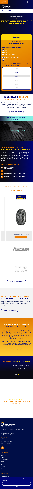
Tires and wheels (9, 54)
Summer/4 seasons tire (11, 57)
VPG (16, 69)
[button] (16, 111)
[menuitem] (16, 76)
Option (16, 87)
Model (17, 72)
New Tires (16, 190)
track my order (3, 2)
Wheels (6, 52)
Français (3, 468)
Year (16, 84)
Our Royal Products (16, 187)
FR (30, 1)
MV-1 (16, 76)
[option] (16, 22)
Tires (5, 50)
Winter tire (7, 60)
